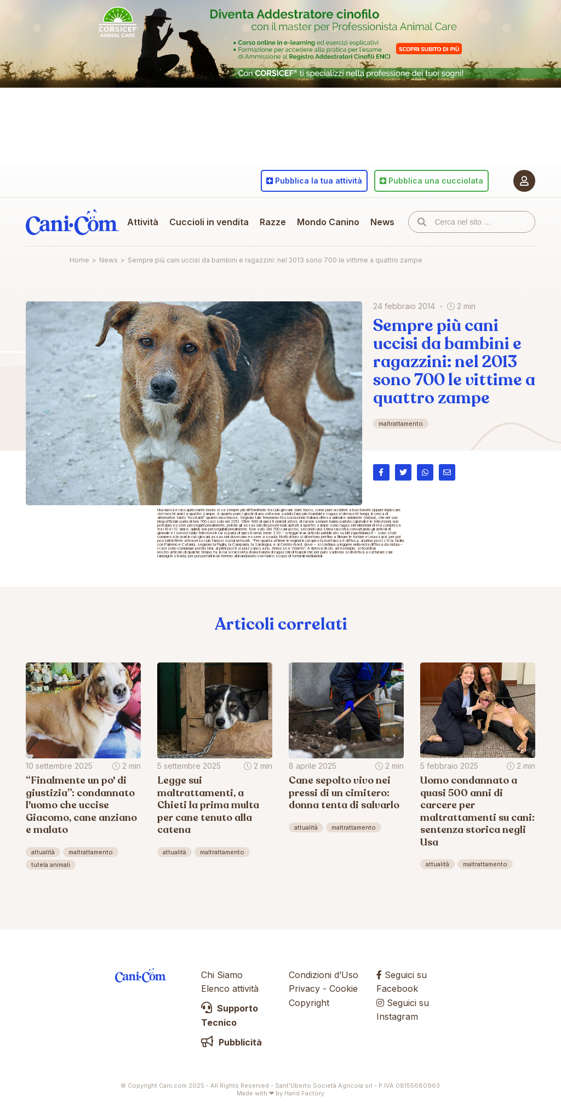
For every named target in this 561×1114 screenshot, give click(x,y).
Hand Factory (304, 1093)
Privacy (304, 988)
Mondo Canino (328, 221)
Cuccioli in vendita (209, 221)
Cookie (343, 988)
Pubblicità (231, 1042)
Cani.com (72, 222)
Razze (273, 221)
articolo (176, 552)
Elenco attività (230, 988)
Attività (142, 221)
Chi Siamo (222, 974)
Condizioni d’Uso (323, 974)
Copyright (309, 1002)
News (382, 221)
